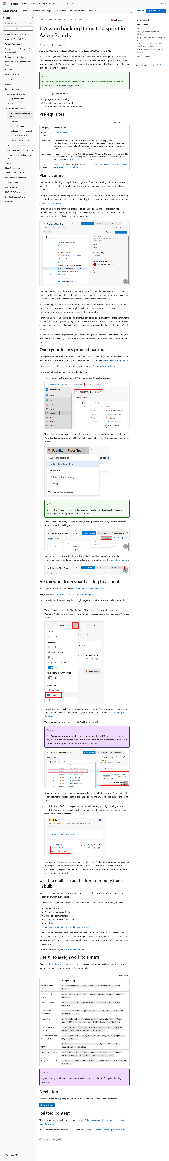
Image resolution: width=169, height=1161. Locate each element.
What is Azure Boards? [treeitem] (14, 44)
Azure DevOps (63, 19)
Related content (143, 56)
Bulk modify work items (74, 949)
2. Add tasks (47, 1105)
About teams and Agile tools (116, 360)
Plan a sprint (142, 28)
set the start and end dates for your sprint (74, 594)
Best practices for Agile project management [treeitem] (17, 50)
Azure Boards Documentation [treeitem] (17, 34)
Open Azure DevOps (156, 10)
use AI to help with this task (63, 81)
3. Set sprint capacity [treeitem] (18, 126)
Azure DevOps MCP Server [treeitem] (16, 39)
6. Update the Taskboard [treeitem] (19, 140)
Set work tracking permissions (95, 148)
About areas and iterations (51, 202)
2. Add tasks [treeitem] (14, 121)
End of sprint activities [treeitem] (16, 145)
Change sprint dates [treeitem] (15, 98)
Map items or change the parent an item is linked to (68, 926)
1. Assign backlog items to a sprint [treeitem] (21, 115)
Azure (51, 19)
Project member (60, 132)
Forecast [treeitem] (10, 103)
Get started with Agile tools (105, 366)
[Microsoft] (5, 3)
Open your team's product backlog (148, 32)
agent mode (79, 1078)
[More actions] (127, 20)
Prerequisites (142, 24)
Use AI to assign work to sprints (150, 49)
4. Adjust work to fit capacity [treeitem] (21, 131)
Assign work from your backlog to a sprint (151, 38)
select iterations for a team (84, 743)
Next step (141, 52)
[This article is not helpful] (160, 65)
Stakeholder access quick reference (86, 159)
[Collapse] (32, 17)
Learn (42, 19)
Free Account (138, 10)
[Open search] (156, 3)
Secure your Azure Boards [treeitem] (15, 57)
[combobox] (18, 23)
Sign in (163, 3)
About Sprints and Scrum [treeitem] (17, 94)
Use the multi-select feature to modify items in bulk (149, 44)
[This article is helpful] (157, 65)
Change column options (117, 559)
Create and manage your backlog (89, 588)
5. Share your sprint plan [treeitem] (19, 135)
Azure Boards (79, 19)
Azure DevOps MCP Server (70, 964)
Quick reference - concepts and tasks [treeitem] (18, 63)
